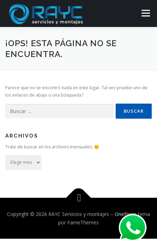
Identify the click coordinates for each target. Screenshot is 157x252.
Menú (145, 13)
